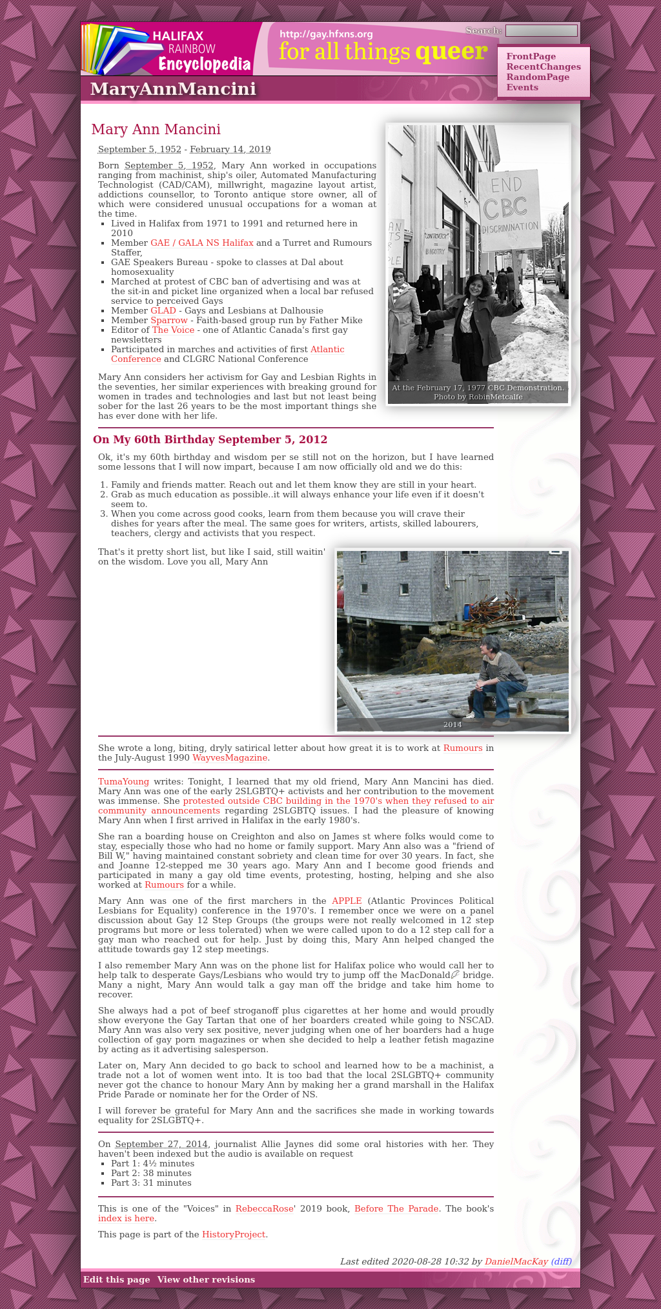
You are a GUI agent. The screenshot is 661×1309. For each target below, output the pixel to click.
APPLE (347, 901)
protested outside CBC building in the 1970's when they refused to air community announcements (296, 805)
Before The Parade (396, 1209)
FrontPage (531, 56)
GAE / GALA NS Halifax (201, 243)
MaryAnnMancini (173, 89)
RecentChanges (543, 66)
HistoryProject (233, 1234)
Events (522, 87)
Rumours (463, 748)
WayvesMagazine (229, 758)
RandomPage (537, 77)
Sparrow (169, 320)
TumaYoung (123, 781)
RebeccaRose (265, 1209)
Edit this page (116, 1279)
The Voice (173, 330)
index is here (126, 1218)
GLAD (163, 310)
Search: (484, 30)
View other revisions (207, 1279)
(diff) (561, 1261)
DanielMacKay (515, 1261)
